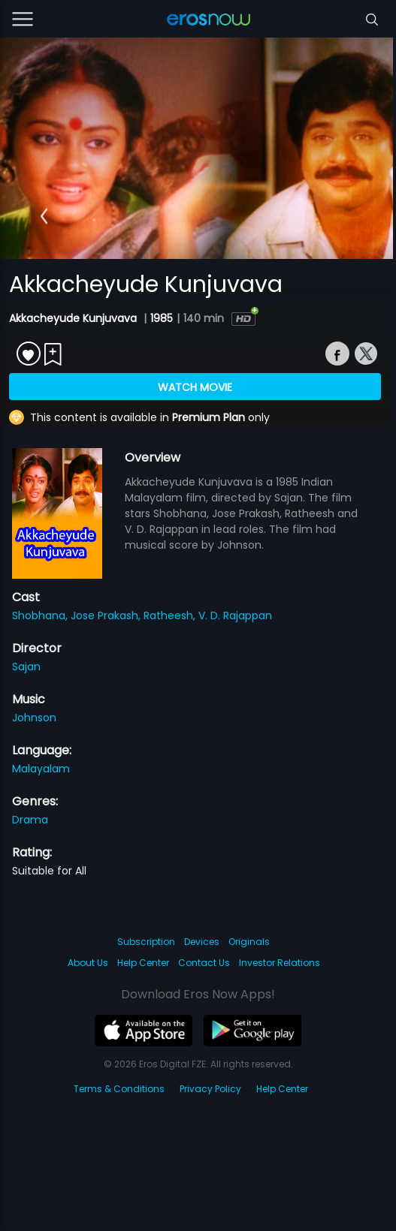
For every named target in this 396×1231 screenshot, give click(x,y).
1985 (161, 318)
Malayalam (41, 768)
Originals (249, 941)
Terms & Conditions (119, 1088)
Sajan (26, 666)
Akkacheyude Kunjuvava (74, 318)
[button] (44, 216)
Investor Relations (279, 962)
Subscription (146, 941)
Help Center (143, 962)
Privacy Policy (210, 1088)
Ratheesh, (171, 615)
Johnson (34, 717)
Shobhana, (41, 615)
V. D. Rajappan (235, 615)
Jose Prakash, (107, 615)
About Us (88, 962)
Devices (201, 941)
